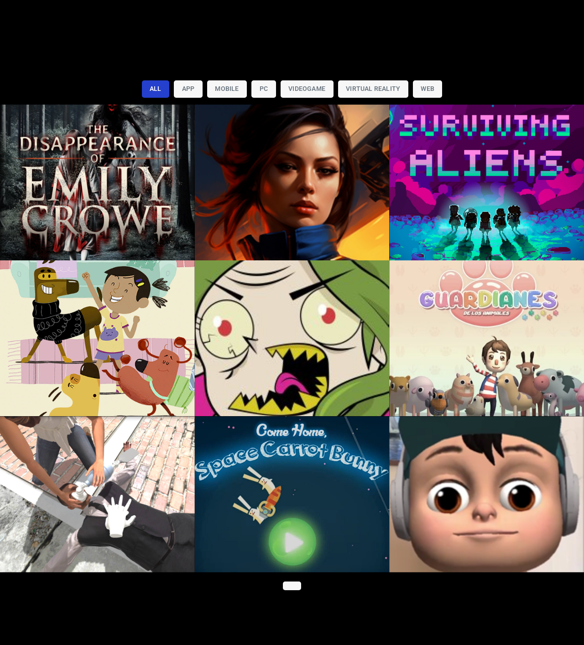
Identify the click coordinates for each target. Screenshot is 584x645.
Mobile (227, 88)
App (188, 88)
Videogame (306, 88)
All (156, 88)
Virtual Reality (373, 88)
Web (427, 88)
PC (264, 88)
